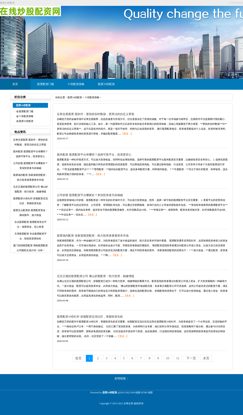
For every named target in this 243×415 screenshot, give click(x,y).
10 (167, 358)
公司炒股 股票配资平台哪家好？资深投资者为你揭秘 (90, 195)
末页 (206, 358)
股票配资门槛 (45, 84)
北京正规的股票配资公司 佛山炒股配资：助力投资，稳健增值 (95, 276)
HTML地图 (147, 392)
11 (177, 358)
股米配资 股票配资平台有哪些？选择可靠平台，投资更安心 (94, 154)
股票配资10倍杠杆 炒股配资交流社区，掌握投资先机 (90, 316)
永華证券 (128, 403)
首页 (15, 84)
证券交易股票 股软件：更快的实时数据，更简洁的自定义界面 (95, 114)
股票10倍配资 (106, 84)
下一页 (191, 358)
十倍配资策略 (75, 84)
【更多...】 (127, 133)
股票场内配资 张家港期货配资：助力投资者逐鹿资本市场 (93, 235)
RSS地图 (135, 392)
